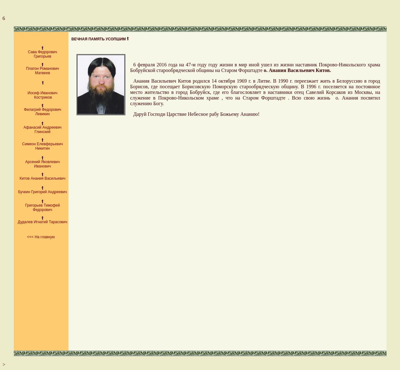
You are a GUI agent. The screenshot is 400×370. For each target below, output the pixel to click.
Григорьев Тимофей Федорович (42, 207)
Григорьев (42, 56)
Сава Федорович (42, 52)
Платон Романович (42, 68)
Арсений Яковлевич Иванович (42, 164)
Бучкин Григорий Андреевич (42, 192)
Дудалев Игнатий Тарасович (42, 222)
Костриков (42, 97)
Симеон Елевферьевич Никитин (42, 146)
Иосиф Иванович (42, 93)
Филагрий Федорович (42, 109)
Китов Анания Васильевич (43, 178)
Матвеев (42, 73)
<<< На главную (41, 237)
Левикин (42, 114)
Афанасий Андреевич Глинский (42, 129)
